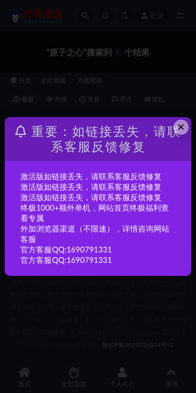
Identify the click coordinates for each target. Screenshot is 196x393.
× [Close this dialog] (181, 127)
